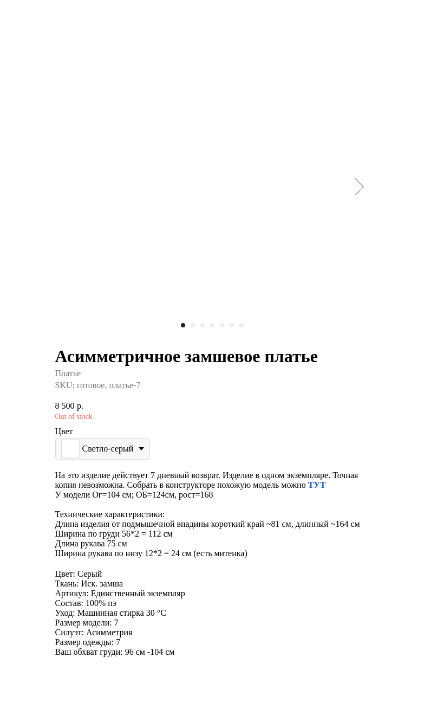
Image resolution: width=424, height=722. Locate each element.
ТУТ (317, 484)
